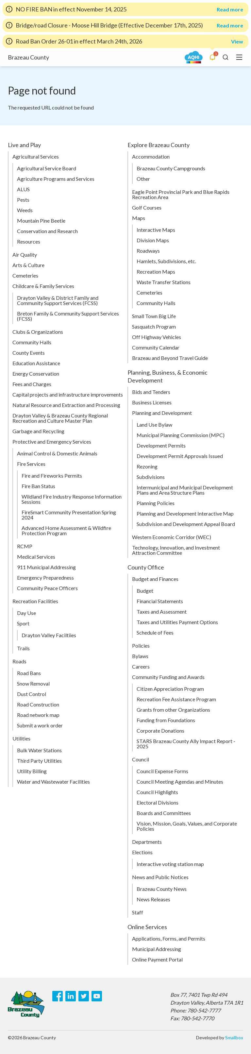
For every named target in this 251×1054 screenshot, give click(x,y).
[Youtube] (97, 996)
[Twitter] (83, 996)
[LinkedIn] (70, 996)
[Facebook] (57, 996)
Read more (230, 9)
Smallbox (234, 1037)
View (237, 41)
